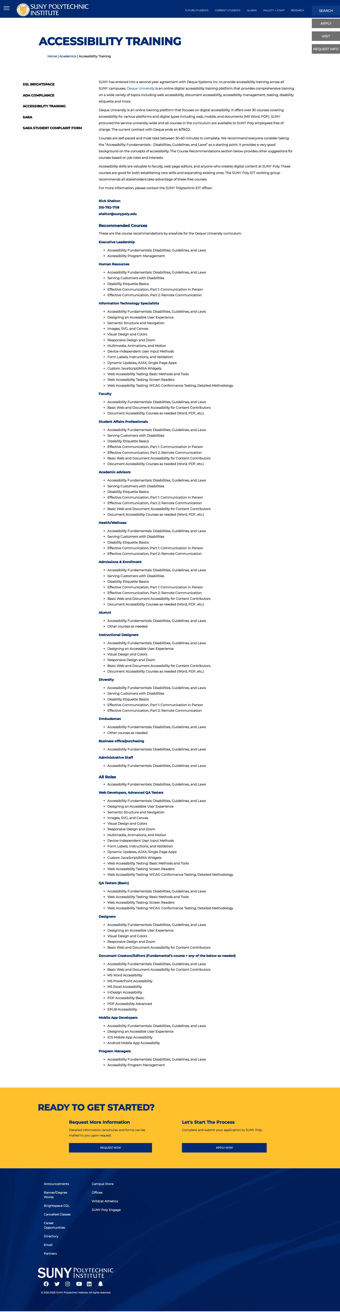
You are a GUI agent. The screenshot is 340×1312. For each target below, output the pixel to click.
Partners (50, 1253)
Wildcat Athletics (105, 1202)
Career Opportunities (54, 1225)
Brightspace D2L (57, 1206)
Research (297, 10)
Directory (51, 1236)
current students (227, 10)
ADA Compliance (38, 95)
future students (197, 10)
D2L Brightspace (38, 84)
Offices (97, 1193)
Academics (67, 56)
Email (48, 1244)
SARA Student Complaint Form (52, 128)
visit (326, 36)
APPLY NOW (224, 1147)
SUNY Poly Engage (106, 1210)
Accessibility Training (44, 106)
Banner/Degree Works (55, 1195)
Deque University (140, 88)
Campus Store (103, 1185)
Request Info (326, 49)
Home (52, 56)
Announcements (56, 1185)
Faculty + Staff (273, 10)
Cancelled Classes (57, 1215)
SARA (27, 117)
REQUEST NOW (110, 1147)
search (326, 11)
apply (326, 23)
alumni (252, 10)
